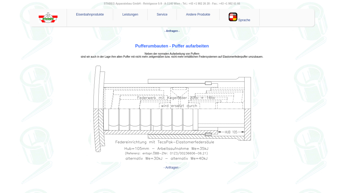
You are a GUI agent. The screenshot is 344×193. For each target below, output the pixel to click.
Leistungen (130, 14)
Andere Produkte (198, 14)
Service (162, 14)
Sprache (239, 17)
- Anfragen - (172, 30)
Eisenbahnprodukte (90, 14)
